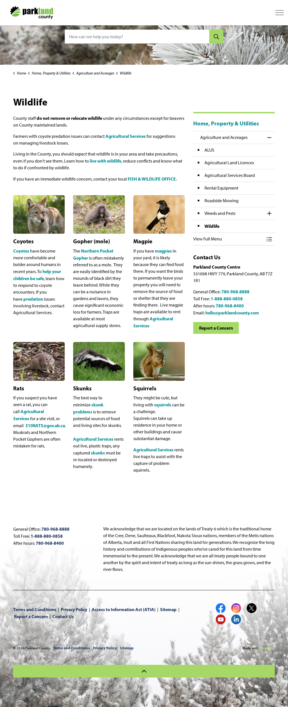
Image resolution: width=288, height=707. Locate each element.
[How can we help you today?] (144, 37)
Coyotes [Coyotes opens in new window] (21, 251)
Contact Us (63, 616)
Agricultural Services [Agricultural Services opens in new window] (125, 136)
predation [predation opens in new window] (33, 299)
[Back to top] (144, 671)
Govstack (267, 648)
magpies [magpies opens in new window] (163, 251)
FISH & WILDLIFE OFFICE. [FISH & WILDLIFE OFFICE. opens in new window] (152, 179)
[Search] (216, 37)
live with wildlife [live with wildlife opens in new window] (105, 161)
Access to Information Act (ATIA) (124, 609)
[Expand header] (279, 12)
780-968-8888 (235, 291)
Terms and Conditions (34, 609)
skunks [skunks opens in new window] (98, 453)
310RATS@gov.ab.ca (45, 425)
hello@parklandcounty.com (232, 313)
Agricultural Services (153, 449)
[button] (228, 239)
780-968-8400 (230, 306)
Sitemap (168, 609)
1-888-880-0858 (227, 298)
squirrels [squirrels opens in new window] (162, 404)
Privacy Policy (74, 609)
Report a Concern (216, 328)
